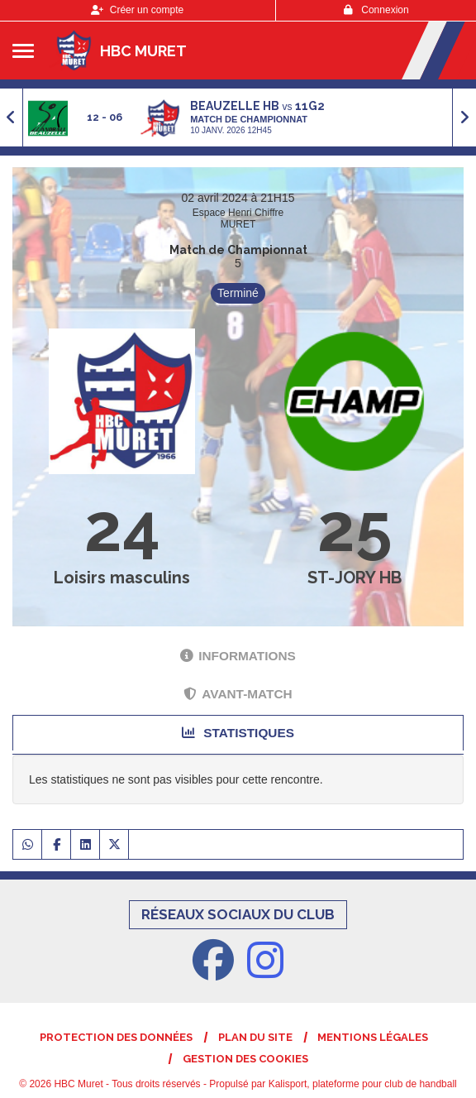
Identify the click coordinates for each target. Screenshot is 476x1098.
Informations (238, 656)
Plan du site (255, 1037)
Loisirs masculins (122, 577)
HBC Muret (143, 51)
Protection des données (116, 1037)
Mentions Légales (372, 1037)
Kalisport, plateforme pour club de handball (363, 1084)
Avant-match (237, 694)
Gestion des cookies (245, 1058)
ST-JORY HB (354, 577)
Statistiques (238, 733)
